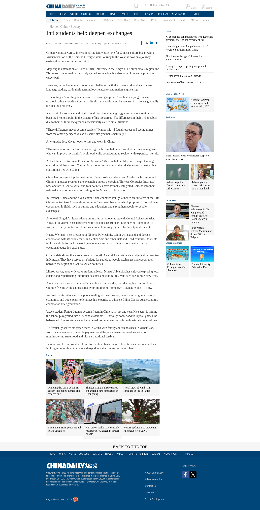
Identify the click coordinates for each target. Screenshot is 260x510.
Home (54, 26)
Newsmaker (171, 200)
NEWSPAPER (178, 14)
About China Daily (154, 472)
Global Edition (151, 5)
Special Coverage (174, 243)
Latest (168, 31)
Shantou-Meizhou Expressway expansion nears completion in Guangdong (102, 390)
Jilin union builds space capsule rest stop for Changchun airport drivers (102, 430)
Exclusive (170, 117)
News (67, 20)
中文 (167, 5)
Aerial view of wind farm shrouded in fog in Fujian (137, 389)
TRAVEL (113, 14)
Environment (168, 20)
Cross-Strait (123, 20)
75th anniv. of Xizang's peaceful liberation (176, 267)
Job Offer (149, 492)
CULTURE (100, 14)
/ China (63, 26)
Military (194, 20)
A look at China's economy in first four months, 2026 (200, 103)
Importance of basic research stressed (185, 82)
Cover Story (140, 20)
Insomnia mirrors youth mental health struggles (64, 429)
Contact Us (150, 486)
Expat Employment (154, 499)
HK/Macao (107, 20)
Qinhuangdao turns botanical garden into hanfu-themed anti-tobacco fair (64, 390)
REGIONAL (163, 14)
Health (183, 20)
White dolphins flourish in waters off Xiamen (176, 185)
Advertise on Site (153, 479)
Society (78, 20)
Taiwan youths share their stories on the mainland (201, 185)
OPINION (149, 14)
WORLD (74, 14)
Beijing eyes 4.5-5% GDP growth (183, 75)
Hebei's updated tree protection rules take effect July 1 (140, 429)
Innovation (92, 20)
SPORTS (137, 14)
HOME (52, 14)
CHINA (63, 14)
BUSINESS (86, 14)
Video (206, 20)
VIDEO (125, 14)
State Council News (175, 94)
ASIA (161, 5)
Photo (154, 20)
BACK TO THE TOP (130, 447)
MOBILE (197, 14)
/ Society (75, 26)
